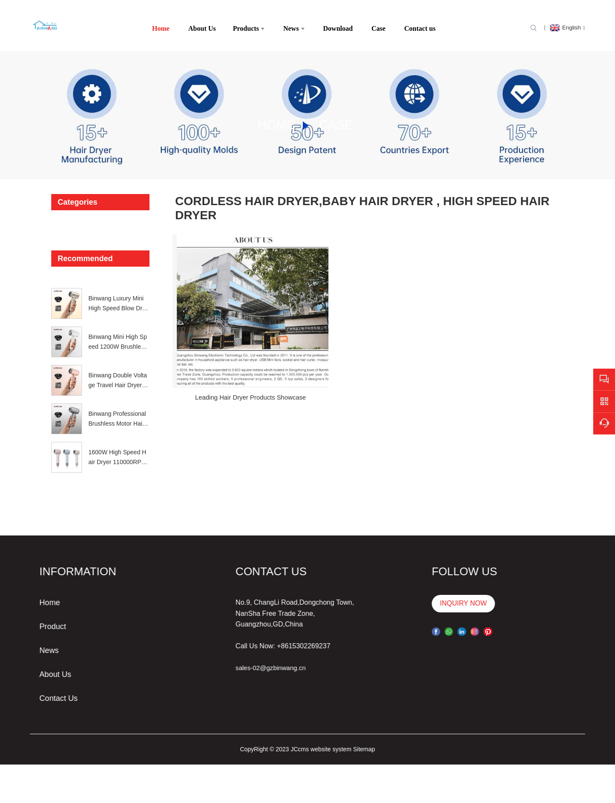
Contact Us (23, 694)
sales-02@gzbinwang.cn (235, 662)
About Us (19, 670)
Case (335, 119)
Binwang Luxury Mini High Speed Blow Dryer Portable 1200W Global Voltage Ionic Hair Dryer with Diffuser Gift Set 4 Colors (118, 299)
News (12, 646)
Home (274, 119)
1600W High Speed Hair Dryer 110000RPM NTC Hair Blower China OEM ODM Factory (117, 453)
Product (16, 622)
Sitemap (364, 744)
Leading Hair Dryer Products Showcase (234, 360)
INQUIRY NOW (425, 598)
